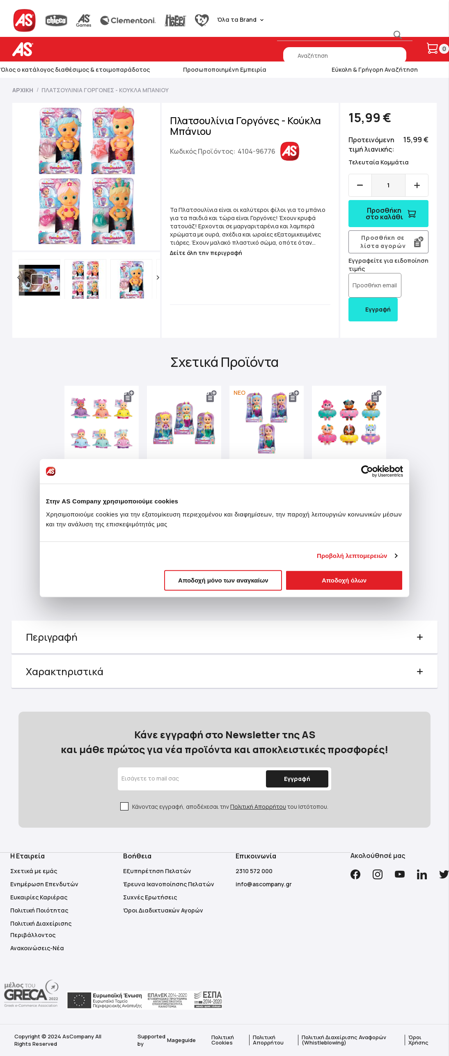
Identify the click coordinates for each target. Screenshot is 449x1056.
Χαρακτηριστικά (65, 671)
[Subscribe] (295, 778)
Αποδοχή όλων (344, 579)
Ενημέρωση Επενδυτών (44, 884)
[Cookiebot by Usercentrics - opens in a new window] (367, 471)
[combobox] (344, 55)
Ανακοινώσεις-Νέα (37, 948)
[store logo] (48, 49)
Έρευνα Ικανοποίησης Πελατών (168, 884)
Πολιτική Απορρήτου (258, 806)
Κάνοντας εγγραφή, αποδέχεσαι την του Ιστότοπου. (230, 806)
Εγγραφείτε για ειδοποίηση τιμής (374, 265)
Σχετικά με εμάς (33, 871)
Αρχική (22, 90)
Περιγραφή (52, 636)
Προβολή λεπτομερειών (352, 555)
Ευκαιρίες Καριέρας (38, 897)
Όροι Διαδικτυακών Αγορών (163, 910)
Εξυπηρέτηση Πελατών (157, 871)
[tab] (224, 636)
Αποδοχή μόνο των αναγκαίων (223, 579)
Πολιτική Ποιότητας (39, 910)
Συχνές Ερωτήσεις (150, 897)
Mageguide (181, 1040)
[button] (19, 277)
